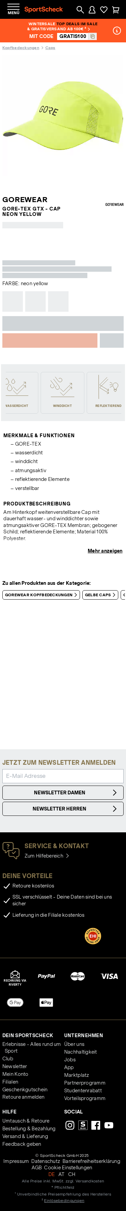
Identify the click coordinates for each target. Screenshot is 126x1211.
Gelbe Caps (101, 595)
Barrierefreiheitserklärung (91, 1161)
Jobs (70, 1059)
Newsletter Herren (76, 809)
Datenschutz (45, 1161)
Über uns (74, 1044)
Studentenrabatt (83, 1090)
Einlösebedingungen (64, 1200)
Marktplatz (76, 1075)
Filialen (10, 1082)
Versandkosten (90, 1181)
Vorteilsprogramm (85, 1098)
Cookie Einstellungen (68, 1167)
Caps (50, 47)
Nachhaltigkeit (80, 1052)
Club (7, 1058)
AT (61, 1174)
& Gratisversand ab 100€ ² (58, 29)
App (69, 1067)
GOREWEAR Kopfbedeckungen (42, 595)
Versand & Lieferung (25, 1136)
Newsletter (14, 1066)
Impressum (16, 1161)
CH (72, 1174)
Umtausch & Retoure (26, 1121)
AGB (37, 1167)
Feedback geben (21, 1144)
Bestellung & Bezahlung (29, 1128)
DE (51, 1174)
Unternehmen (83, 1035)
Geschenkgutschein (24, 1089)
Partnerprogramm (85, 1083)
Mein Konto (15, 1074)
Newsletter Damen (76, 793)
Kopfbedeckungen (20, 47)
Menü (13, 12)
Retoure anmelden (23, 1097)
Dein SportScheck (27, 1035)
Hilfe (9, 1111)
